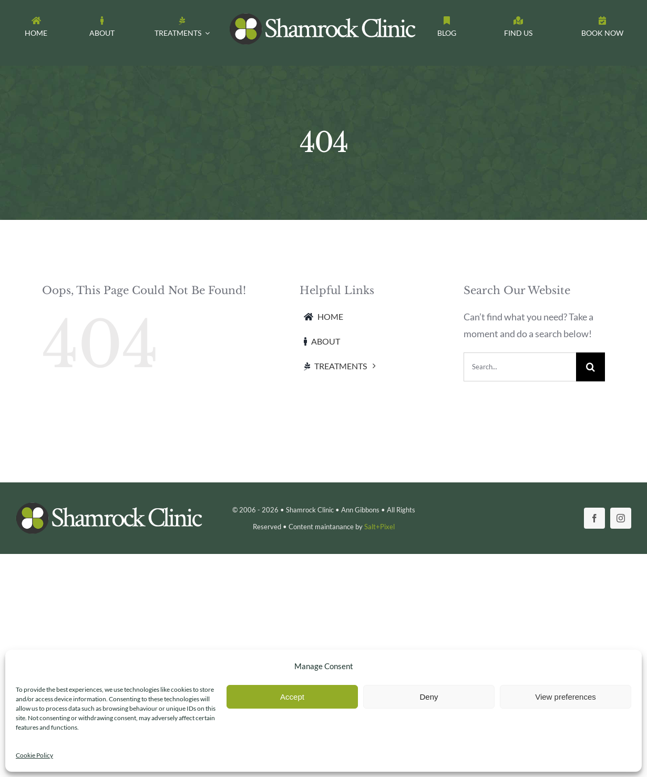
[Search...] (520, 366)
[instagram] (620, 518)
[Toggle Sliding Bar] (602, 29)
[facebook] (594, 518)
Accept (292, 696)
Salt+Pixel (379, 526)
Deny (428, 696)
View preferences (565, 696)
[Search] (590, 366)
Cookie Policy (34, 755)
